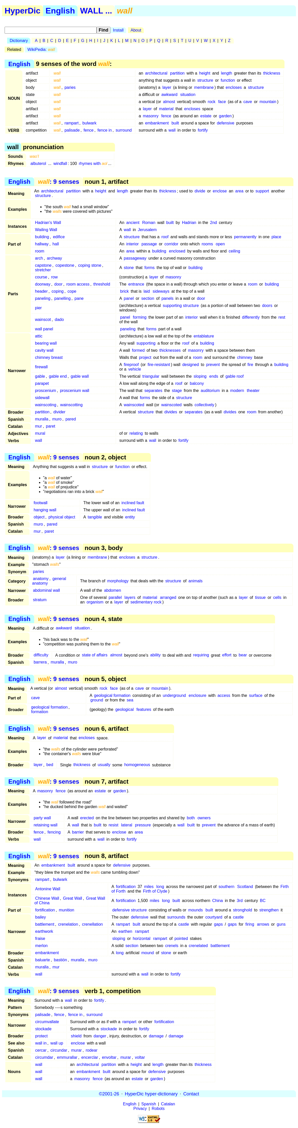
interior (132, 244)
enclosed (177, 251)
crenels (171, 945)
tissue (260, 597)
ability (155, 655)
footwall (40, 503)
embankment (157, 123)
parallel (115, 597)
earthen (125, 931)
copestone (64, 265)
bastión (60, 960)
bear (243, 655)
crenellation (92, 924)
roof (165, 237)
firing (249, 924)
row (54, 277)
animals (195, 581)
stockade (43, 1029)
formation (39, 712)
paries (70, 87)
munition (66, 910)
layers (129, 597)
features (143, 709)
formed (138, 350)
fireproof (131, 364)
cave (247, 102)
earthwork (44, 931)
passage (149, 244)
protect (41, 1036)
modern (237, 390)
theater (253, 390)
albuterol (38, 163)
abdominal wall (46, 590)
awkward (169, 94)
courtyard (213, 917)
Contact (191, 1093)
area (239, 191)
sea (130, 700)
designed (190, 364)
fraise (40, 938)
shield (76, 1036)
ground (96, 700)
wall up (56, 1043)
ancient (132, 222)
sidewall (42, 398)
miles (148, 886)
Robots (158, 1108)
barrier (78, 832)
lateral (126, 825)
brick (124, 291)
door (58, 284)
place (276, 237)
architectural (156, 73)
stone (129, 267)
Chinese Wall (47, 898)
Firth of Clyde (155, 891)
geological (124, 709)
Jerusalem (147, 230)
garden (225, 116)
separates (153, 390)
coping (57, 291)
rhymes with (93, 163)
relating (136, 433)
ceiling (234, 251)
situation (188, 94)
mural (40, 433)
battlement (44, 924)
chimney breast (49, 357)
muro (56, 419)
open (220, 244)
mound (147, 953)
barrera (40, 662)
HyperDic (23, 10)
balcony (197, 383)
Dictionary (19, 40)
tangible (95, 517)
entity (130, 517)
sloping (200, 376)
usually (104, 765)
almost (169, 102)
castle (238, 917)
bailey (40, 917)
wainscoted (134, 405)
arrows (263, 924)
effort (226, 655)
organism (95, 602)
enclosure (197, 695)
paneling (42, 298)
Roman (149, 222)
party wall (42, 818)
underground (174, 695)
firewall (41, 367)
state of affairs (94, 655)
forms (150, 267)
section (147, 298)
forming (139, 317)
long (160, 886)
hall (56, 244)
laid (147, 291)
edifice (59, 237)
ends (213, 376)
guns (281, 924)
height (204, 73)
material (166, 109)
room (39, 251)
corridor (171, 244)
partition (177, 73)
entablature (203, 336)
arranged (168, 597)
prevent (213, 364)
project (145, 357)
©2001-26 (109, 1093)
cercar (40, 1050)
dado (59, 319)
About (136, 30)
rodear (91, 1050)
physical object (61, 517)
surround (124, 130)
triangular (150, 376)
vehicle (134, 369)
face (222, 102)
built (175, 123)
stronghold (242, 910)
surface (255, 695)
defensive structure (129, 910)
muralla (41, 419)
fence (166, 116)
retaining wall (45, 825)
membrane (204, 87)
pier (38, 308)
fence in (104, 130)
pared (71, 419)
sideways (161, 291)
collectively (204, 405)
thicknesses (170, 350)
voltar (140, 1057)
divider (59, 412)
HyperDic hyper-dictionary (151, 1093)
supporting (146, 343)
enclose (220, 191)
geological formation (112, 695)
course (41, 277)
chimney (244, 357)
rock (211, 102)
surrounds (176, 917)
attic (38, 336)
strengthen (269, 910)
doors (267, 305)
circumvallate (47, 1022)
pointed (181, 938)
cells (277, 597)
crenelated (198, 945)
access (223, 695)
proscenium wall (74, 390)
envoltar (109, 1057)
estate (206, 116)
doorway (42, 284)
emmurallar (67, 1057)
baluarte (42, 960)
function (228, 80)
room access (77, 284)
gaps (218, 924)
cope (72, 291)
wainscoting (45, 405)
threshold (101, 284)
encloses (234, 87)
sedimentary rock (146, 602)
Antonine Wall (47, 889)
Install (118, 30)
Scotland (245, 886)
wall (172, 130)
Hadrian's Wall (48, 222)
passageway (135, 258)
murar (76, 1050)
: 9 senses (58, 181)
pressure (143, 825)
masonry (150, 116)
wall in (40, 1043)
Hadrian (189, 222)
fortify (203, 130)
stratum (39, 600)
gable (40, 376)
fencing (54, 832)
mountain (268, 102)
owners (204, 818)
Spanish (148, 1104)
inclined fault (133, 503)
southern (226, 886)
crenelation (68, 924)
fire (250, 364)
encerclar (89, 1057)
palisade (72, 130)
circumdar (44, 1057)
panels (167, 298)
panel (129, 298)
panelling (62, 298)
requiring (201, 655)
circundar (58, 1050)
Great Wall (72, 898)
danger (100, 1036)
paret (50, 426)
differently (251, 317)
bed (49, 765)
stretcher (43, 270)
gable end (58, 376)
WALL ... (96, 10)
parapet (42, 383)
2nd (213, 222)
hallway (41, 244)
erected (87, 818)
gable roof (234, 376)
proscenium (45, 390)
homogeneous (137, 765)
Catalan (168, 1104)
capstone (43, 265)
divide (200, 191)
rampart (71, 123)
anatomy (40, 578)
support (262, 191)
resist (113, 825)
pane (79, 298)
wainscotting (71, 405)
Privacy (140, 1108)
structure (205, 80)
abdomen (112, 590)
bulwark (89, 123)
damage (156, 1036)
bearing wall (46, 343)
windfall (60, 163)
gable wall (80, 376)
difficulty (41, 655)
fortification (126, 886)
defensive (226, 123)
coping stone (89, 265)
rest (281, 317)
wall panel (44, 329)
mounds (195, 910)
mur (38, 426)
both (191, 818)
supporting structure (181, 305)
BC (263, 900)
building (42, 237)
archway (54, 258)
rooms (207, 244)
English (60, 10)
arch (39, 258)
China (217, 900)
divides (170, 412)
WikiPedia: (41, 49)
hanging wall (45, 510)
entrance (136, 284)
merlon (41, 945)
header (41, 291)
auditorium (210, 390)
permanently (245, 237)
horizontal (141, 938)
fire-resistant (159, 364)
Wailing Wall (46, 230)
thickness (271, 73)
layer (166, 87)
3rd (240, 900)
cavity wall (44, 350)
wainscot (43, 319)
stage (177, 390)
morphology (118, 581)
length (226, 73)
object (39, 517)
